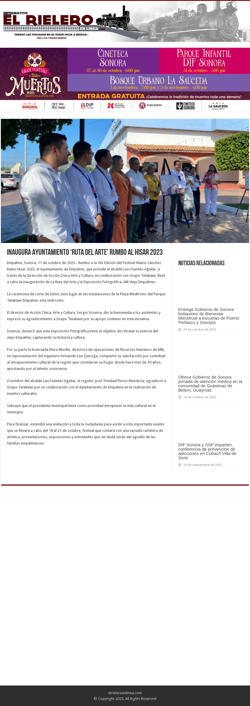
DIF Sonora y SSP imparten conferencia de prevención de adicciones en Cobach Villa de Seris (207, 451)
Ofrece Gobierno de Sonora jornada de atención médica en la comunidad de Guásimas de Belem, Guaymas (210, 383)
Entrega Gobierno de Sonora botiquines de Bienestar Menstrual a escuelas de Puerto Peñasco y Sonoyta (208, 316)
